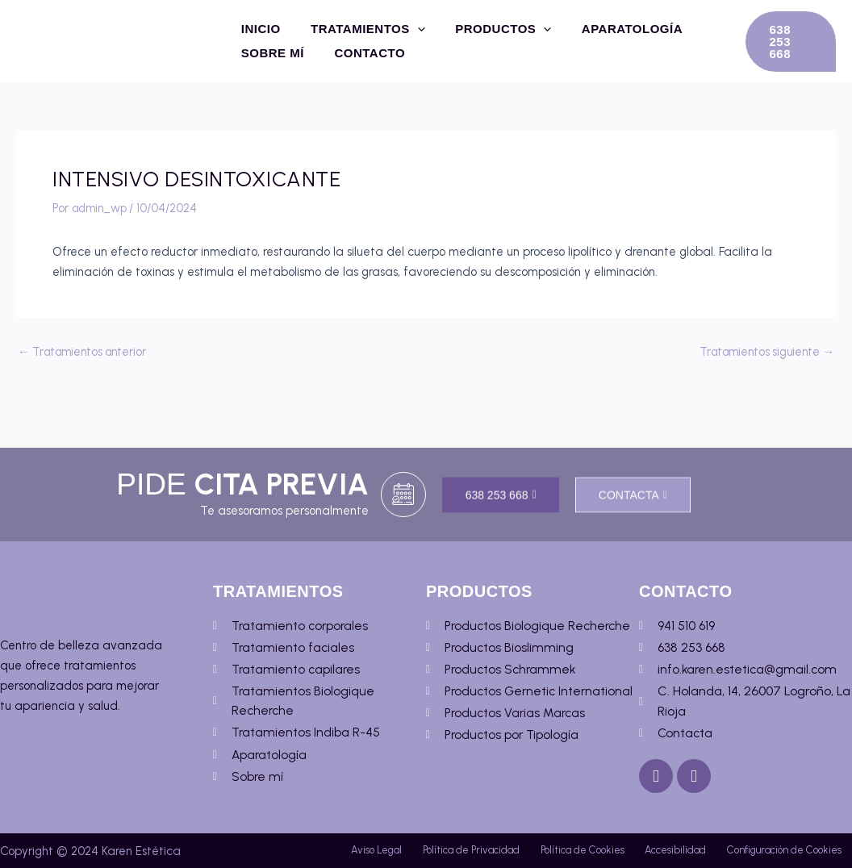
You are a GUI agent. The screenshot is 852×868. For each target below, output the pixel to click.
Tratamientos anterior (86, 352)
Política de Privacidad (522, 816)
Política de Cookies (668, 816)
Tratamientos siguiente (763, 352)
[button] (788, 41)
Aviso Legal (393, 816)
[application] (408, 29)
